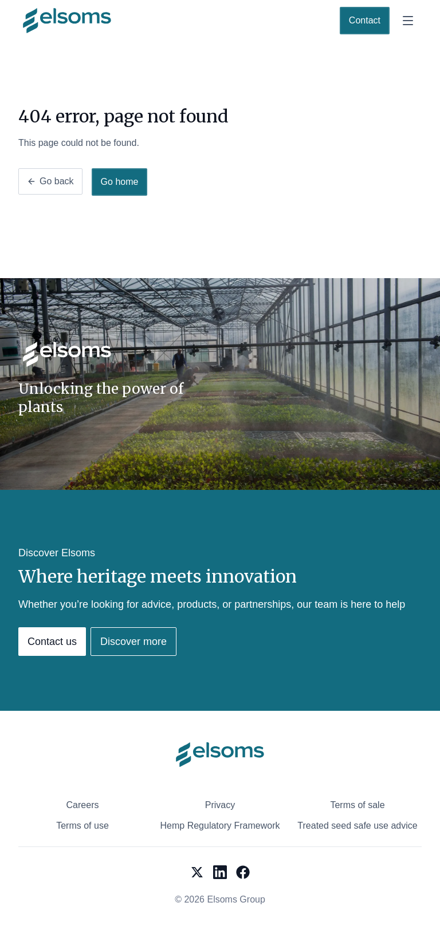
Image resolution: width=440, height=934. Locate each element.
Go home (120, 182)
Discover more (133, 641)
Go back (50, 181)
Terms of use (82, 825)
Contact (364, 20)
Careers (82, 805)
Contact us (52, 641)
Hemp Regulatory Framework (220, 825)
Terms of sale (357, 805)
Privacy (220, 805)
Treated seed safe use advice (357, 825)
